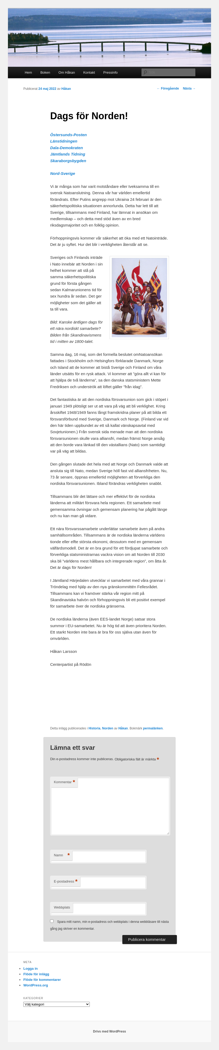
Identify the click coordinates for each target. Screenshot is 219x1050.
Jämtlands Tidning (67, 154)
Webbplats (62, 907)
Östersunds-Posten (68, 134)
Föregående (168, 88)
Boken (45, 72)
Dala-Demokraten (66, 147)
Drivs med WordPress (109, 1031)
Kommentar (64, 782)
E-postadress (65, 881)
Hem (28, 72)
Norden (107, 728)
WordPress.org (35, 985)
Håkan (66, 89)
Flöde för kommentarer (42, 980)
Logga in (30, 969)
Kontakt (89, 72)
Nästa (189, 88)
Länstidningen (63, 141)
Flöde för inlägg (36, 974)
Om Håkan (67, 72)
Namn (62, 855)
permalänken (153, 728)
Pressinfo (110, 72)
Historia (94, 728)
